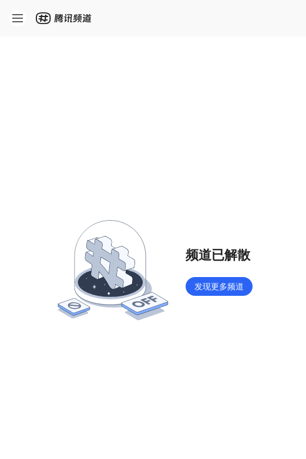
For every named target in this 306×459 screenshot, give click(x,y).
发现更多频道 (219, 286)
